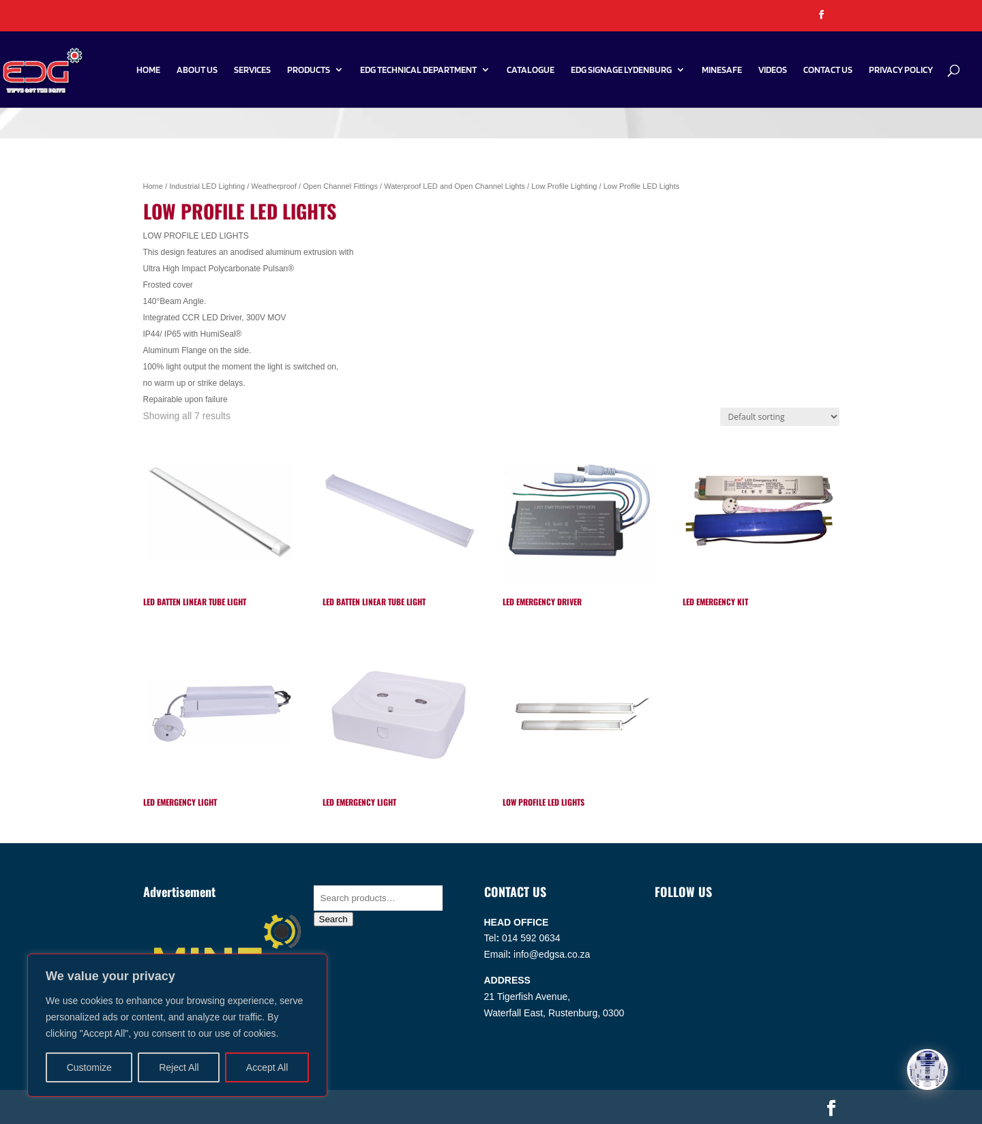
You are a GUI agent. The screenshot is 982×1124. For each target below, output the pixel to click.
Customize (89, 1067)
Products (308, 70)
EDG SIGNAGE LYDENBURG (621, 70)
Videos (772, 70)
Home (148, 70)
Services (252, 70)
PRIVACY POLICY (901, 70)
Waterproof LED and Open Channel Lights (454, 186)
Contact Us (827, 70)
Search (333, 919)
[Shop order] (779, 417)
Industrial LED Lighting (207, 186)
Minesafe (722, 70)
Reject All (178, 1067)
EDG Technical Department (418, 70)
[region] (177, 1025)
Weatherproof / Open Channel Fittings (314, 186)
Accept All (267, 1067)
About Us (197, 70)
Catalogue (530, 70)
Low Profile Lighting (564, 186)
